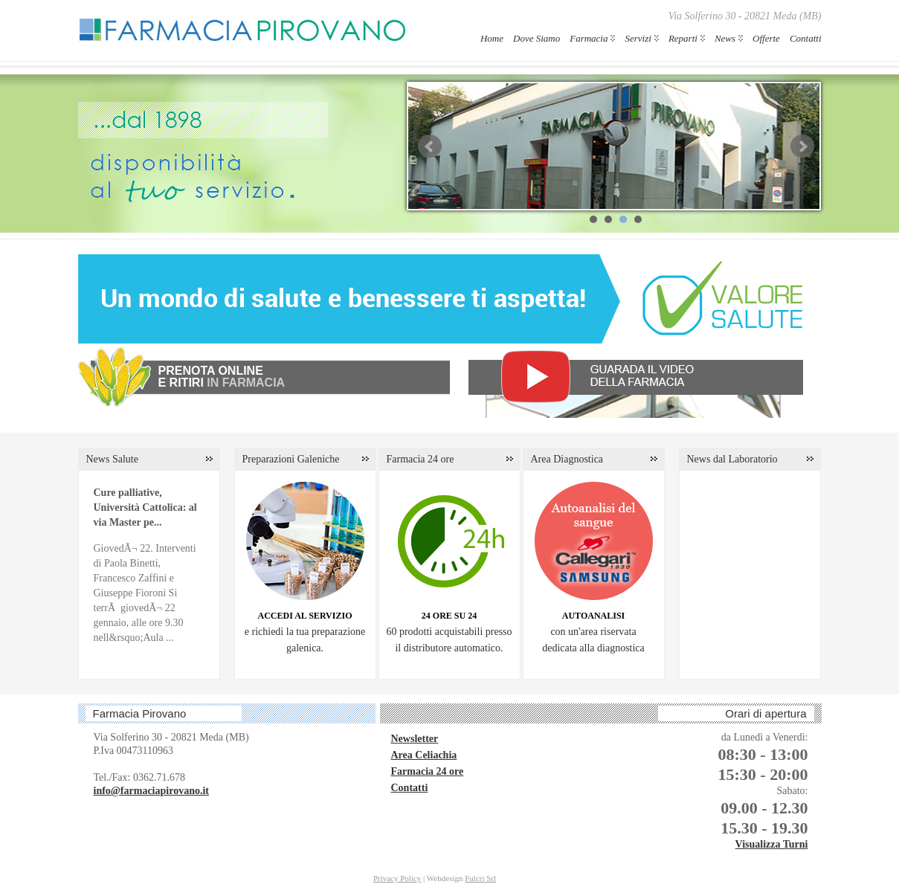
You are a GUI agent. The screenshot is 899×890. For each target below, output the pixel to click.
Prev (430, 146)
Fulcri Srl (480, 878)
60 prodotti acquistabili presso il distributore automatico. (449, 632)
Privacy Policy (397, 878)
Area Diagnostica (567, 459)
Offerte (766, 38)
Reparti (682, 38)
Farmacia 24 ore (420, 459)
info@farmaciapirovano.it (151, 790)
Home (491, 38)
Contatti (806, 38)
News (725, 38)
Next (802, 146)
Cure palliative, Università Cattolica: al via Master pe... (145, 507)
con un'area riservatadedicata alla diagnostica (593, 632)
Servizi (638, 38)
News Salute (112, 459)
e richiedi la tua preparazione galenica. (305, 632)
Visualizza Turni (771, 844)
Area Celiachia (424, 755)
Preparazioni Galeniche (291, 459)
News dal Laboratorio (732, 459)
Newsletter (415, 738)
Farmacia (589, 38)
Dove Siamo (536, 38)
